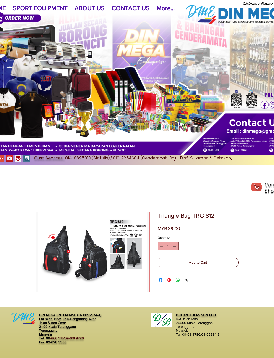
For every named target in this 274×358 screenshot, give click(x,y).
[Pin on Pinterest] (169, 280)
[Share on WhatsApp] (178, 280)
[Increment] (175, 246)
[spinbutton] (168, 246)
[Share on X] (186, 280)
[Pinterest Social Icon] (18, 158)
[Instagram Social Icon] (26, 158)
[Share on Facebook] (160, 280)
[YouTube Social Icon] (9, 158)
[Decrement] (161, 246)
